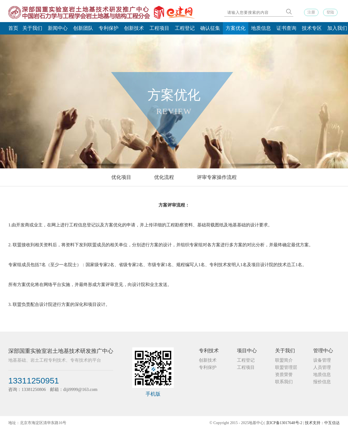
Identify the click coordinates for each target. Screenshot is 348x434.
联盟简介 (284, 360)
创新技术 (134, 28)
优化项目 (121, 177)
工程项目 (159, 28)
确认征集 (210, 28)
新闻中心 (58, 28)
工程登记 (185, 28)
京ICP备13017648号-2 (284, 423)
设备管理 (322, 360)
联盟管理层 (286, 367)
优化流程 (164, 177)
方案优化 (236, 28)
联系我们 (284, 381)
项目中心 (247, 350)
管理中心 (323, 350)
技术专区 (312, 28)
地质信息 (261, 28)
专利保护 (108, 28)
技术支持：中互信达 (322, 423)
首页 (13, 28)
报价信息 (322, 381)
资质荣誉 (284, 374)
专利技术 (209, 350)
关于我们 (32, 28)
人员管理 (322, 367)
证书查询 (286, 28)
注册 (311, 12)
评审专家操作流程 (217, 177)
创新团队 (83, 28)
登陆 (330, 12)
